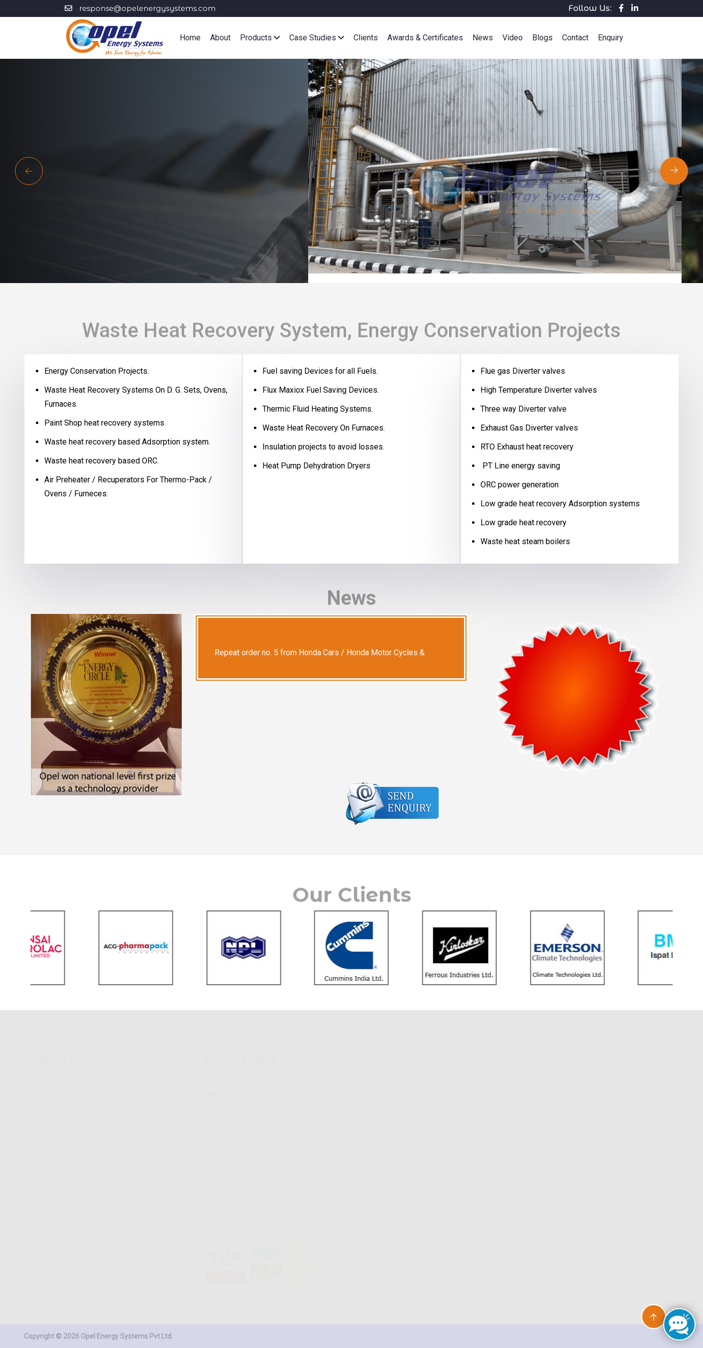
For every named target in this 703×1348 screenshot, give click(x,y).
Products (260, 37)
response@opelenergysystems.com (147, 8)
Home (190, 37)
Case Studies (316, 37)
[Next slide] (29, 171)
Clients (365, 37)
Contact (575, 37)
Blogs (542, 37)
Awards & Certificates (425, 37)
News (482, 37)
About (220, 37)
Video (512, 37)
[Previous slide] (674, 171)
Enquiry (610, 37)
